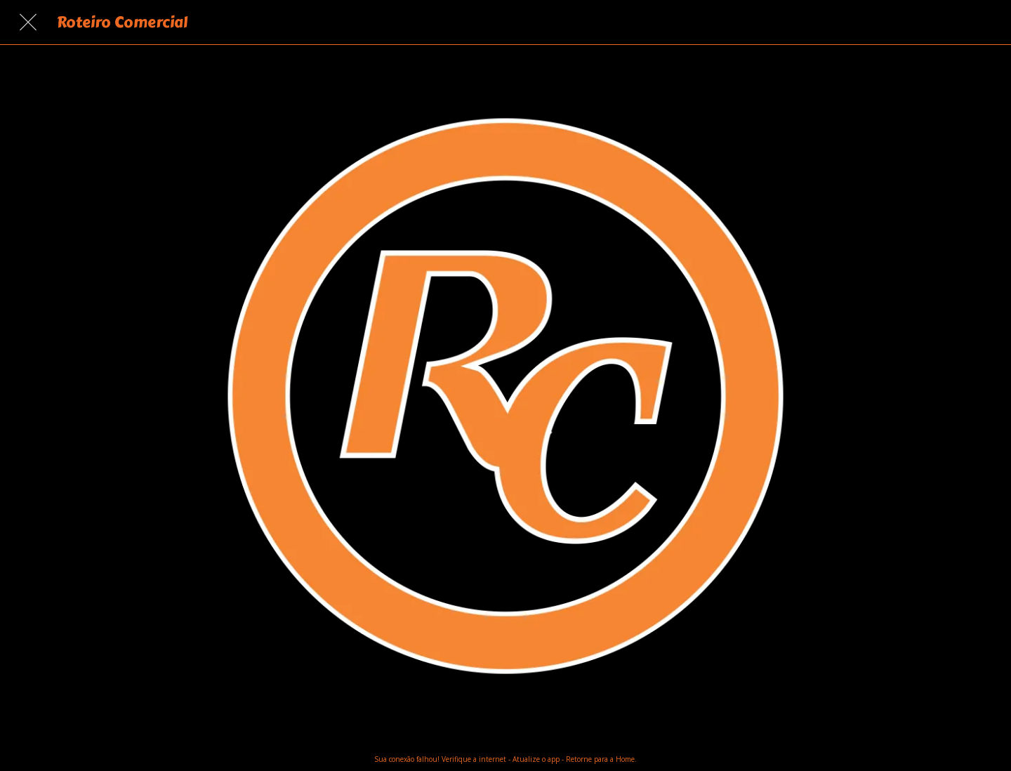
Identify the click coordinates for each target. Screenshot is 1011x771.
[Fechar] (28, 22)
